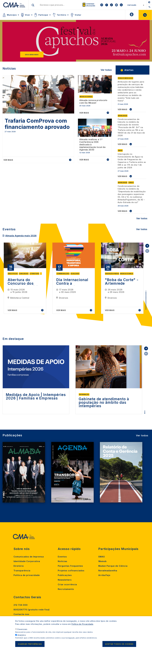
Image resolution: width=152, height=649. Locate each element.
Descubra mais (31, 55)
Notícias (62, 561)
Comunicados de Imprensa (29, 556)
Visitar (78, 15)
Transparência (22, 570)
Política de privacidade (27, 575)
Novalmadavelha (107, 570)
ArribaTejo (104, 575)
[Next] (142, 42)
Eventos (62, 556)
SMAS (101, 556)
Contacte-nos (21, 614)
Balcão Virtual (145, 15)
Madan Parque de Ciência (112, 566)
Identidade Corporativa (27, 561)
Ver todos (141, 218)
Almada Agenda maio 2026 (21, 235)
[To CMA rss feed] (121, 4)
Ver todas (106, 70)
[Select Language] (135, 5)
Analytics (22, 635)
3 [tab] (144, 413)
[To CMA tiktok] (111, 4)
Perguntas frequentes (70, 566)
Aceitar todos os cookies (119, 644)
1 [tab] (144, 410)
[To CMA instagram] (101, 4)
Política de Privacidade (82, 624)
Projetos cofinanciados (71, 570)
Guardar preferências (30, 644)
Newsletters (65, 580)
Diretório (19, 566)
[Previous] (10, 42)
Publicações (65, 575)
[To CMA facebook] (106, 4)
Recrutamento (66, 589)
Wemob (102, 561)
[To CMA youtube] (116, 4)
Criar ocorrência (67, 584)
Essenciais (22, 629)
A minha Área (132, 15)
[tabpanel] (25, 278)
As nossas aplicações (90, 5)
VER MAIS (122, 109)
